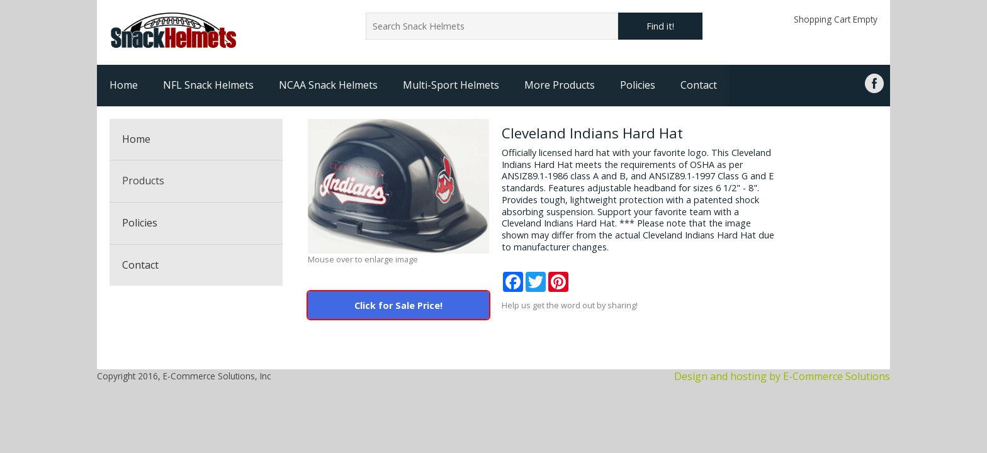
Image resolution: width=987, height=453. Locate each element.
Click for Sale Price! (398, 305)
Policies (637, 85)
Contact (698, 85)
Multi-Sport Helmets (451, 85)
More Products (559, 85)
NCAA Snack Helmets (328, 85)
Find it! (660, 26)
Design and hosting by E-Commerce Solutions (782, 376)
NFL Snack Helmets (208, 85)
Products (143, 180)
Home (124, 85)
